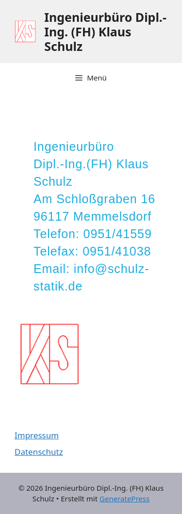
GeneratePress (124, 498)
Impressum (37, 435)
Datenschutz (39, 451)
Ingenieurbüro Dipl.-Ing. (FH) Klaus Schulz (105, 31)
